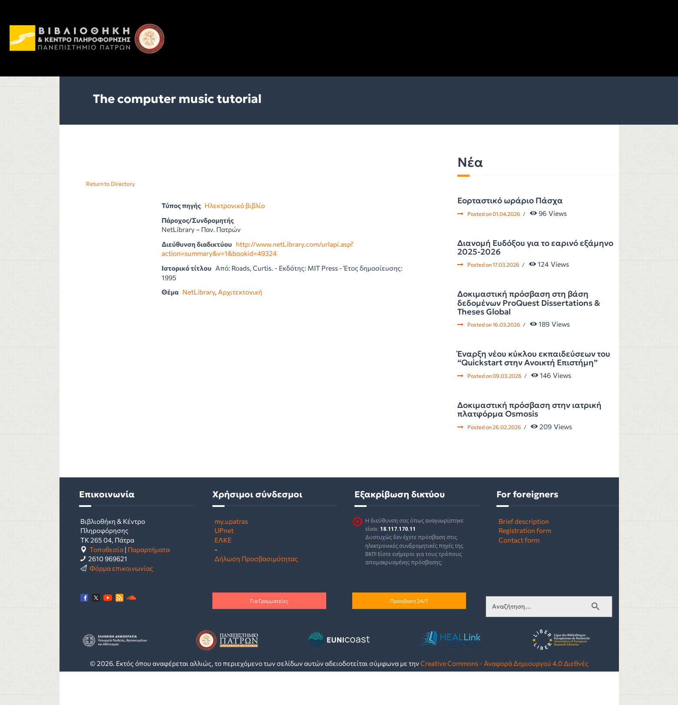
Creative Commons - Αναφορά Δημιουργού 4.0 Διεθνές (504, 663)
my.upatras (231, 521)
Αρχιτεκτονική (240, 292)
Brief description (524, 521)
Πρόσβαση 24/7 (409, 601)
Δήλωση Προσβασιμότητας (256, 558)
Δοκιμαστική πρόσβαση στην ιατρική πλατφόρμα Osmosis (529, 410)
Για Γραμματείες (269, 601)
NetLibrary (198, 292)
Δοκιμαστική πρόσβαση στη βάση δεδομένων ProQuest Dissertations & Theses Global (528, 303)
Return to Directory (110, 183)
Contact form (519, 540)
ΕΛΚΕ (223, 540)
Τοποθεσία (106, 549)
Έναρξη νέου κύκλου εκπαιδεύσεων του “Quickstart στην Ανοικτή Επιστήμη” (533, 358)
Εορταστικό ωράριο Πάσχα (510, 200)
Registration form (525, 530)
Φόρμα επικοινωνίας (121, 568)
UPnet (224, 530)
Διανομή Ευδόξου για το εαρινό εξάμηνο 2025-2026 (535, 248)
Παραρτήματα (149, 549)
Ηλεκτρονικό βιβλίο (235, 205)
